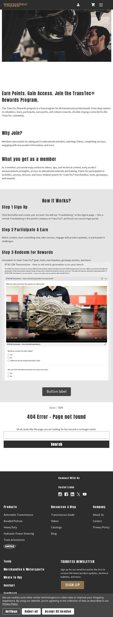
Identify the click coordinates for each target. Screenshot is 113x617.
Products (10, 507)
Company (99, 507)
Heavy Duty (10, 527)
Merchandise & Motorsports (24, 569)
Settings (11, 611)
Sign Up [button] (72, 585)
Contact (9, 585)
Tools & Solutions (14, 540)
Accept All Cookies (58, 611)
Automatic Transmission (18, 515)
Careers (97, 521)
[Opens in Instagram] (60, 494)
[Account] (78, 5)
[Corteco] (19, 546)
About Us (98, 515)
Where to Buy (13, 577)
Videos (55, 521)
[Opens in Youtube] (84, 494)
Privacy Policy (101, 527)
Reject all (31, 611)
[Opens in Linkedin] (72, 494)
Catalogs (56, 527)
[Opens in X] (78, 494)
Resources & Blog (63, 507)
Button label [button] (57, 391)
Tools (8, 561)
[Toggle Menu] (101, 5)
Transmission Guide (62, 515)
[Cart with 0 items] (93, 5)
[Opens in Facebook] (66, 494)
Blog (54, 534)
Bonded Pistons (13, 521)
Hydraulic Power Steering (19, 534)
